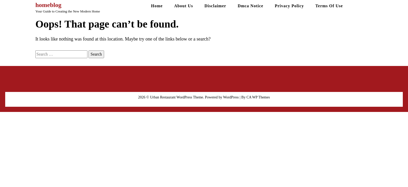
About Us (183, 6)
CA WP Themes (258, 97)
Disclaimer (215, 6)
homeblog (48, 5)
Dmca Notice (250, 6)
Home (157, 6)
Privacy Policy (289, 6)
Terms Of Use (329, 6)
